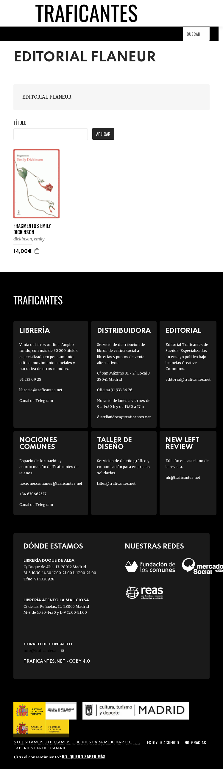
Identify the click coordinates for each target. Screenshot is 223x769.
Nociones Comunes (38, 443)
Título (19, 122)
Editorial (183, 330)
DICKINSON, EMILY (29, 239)
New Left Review (182, 443)
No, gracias (195, 742)
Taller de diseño (114, 443)
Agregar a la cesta (37, 251)
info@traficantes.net (44, 650)
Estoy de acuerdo (163, 742)
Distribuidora (124, 330)
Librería (34, 330)
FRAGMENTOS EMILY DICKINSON (32, 229)
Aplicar (103, 134)
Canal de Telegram (36, 400)
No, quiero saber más (83, 756)
